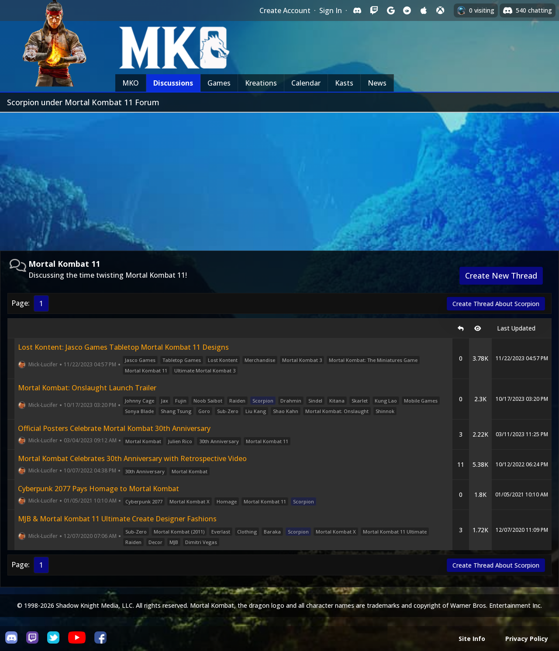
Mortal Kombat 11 (146, 370)
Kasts (344, 83)
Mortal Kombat (143, 441)
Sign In (330, 10)
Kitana (337, 400)
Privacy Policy (526, 638)
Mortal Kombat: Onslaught (337, 411)
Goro (204, 411)
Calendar (306, 83)
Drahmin (290, 400)
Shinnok (385, 411)
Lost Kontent (223, 360)
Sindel (315, 400)
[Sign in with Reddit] (407, 10)
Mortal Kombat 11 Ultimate (395, 531)
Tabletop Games (181, 360)
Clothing (247, 531)
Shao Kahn (285, 411)
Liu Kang (255, 411)
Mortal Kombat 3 (302, 360)
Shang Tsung (176, 411)
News (377, 83)
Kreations (261, 83)
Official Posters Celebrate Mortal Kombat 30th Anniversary (114, 428)
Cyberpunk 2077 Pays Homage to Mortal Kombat (98, 488)
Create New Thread (501, 275)
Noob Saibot (207, 400)
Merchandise (260, 360)
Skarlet (360, 400)
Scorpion (262, 400)
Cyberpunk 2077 (143, 501)
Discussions (173, 83)
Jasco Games (140, 360)
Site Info (472, 638)
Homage (227, 501)
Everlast (220, 531)
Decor (155, 542)
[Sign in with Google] (390, 10)
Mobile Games (421, 400)
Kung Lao (386, 400)
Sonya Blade (139, 411)
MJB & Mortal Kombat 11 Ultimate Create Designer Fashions (117, 519)
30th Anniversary (219, 441)
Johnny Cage (139, 400)
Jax (164, 400)
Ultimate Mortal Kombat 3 (204, 370)
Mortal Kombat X (189, 501)
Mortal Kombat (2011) (179, 531)
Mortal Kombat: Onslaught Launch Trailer (87, 388)
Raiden (237, 400)
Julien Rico (180, 441)
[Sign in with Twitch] (373, 10)
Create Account (285, 10)
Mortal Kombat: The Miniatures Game (373, 360)
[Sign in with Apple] (423, 10)
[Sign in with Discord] (357, 10)
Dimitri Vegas (201, 542)
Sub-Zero (227, 411)
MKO (130, 83)
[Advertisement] (279, 178)
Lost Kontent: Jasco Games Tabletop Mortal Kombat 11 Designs (123, 347)
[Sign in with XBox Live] (440, 10)
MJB (173, 542)
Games (219, 83)
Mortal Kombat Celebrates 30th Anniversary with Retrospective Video (132, 458)
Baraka (272, 531)
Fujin (180, 400)
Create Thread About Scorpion (495, 304)
